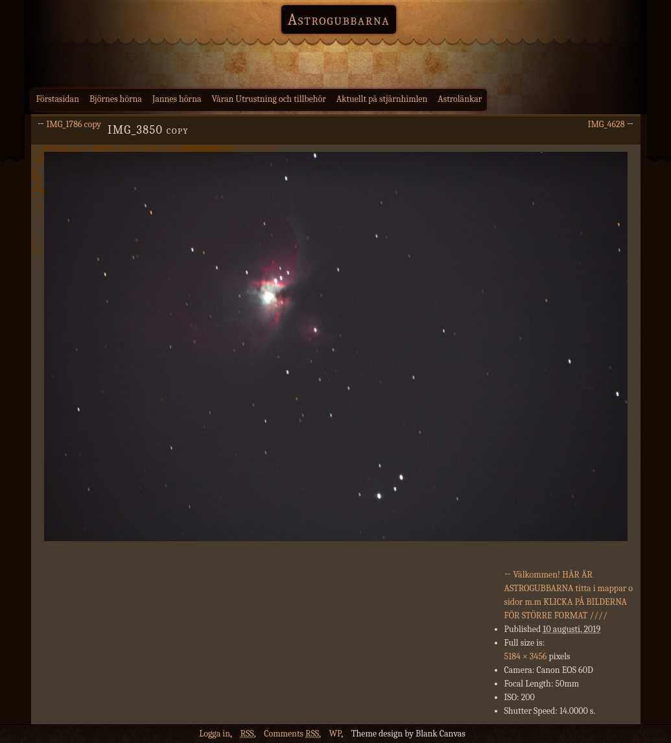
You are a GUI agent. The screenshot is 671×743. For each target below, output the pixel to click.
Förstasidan (58, 98)
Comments (291, 733)
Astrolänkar (460, 98)
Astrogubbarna (339, 19)
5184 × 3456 (525, 656)
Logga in (214, 733)
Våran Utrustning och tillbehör (269, 98)
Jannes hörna (177, 98)
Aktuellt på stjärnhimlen (382, 98)
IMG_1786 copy (74, 124)
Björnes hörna (115, 98)
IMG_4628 (606, 124)
